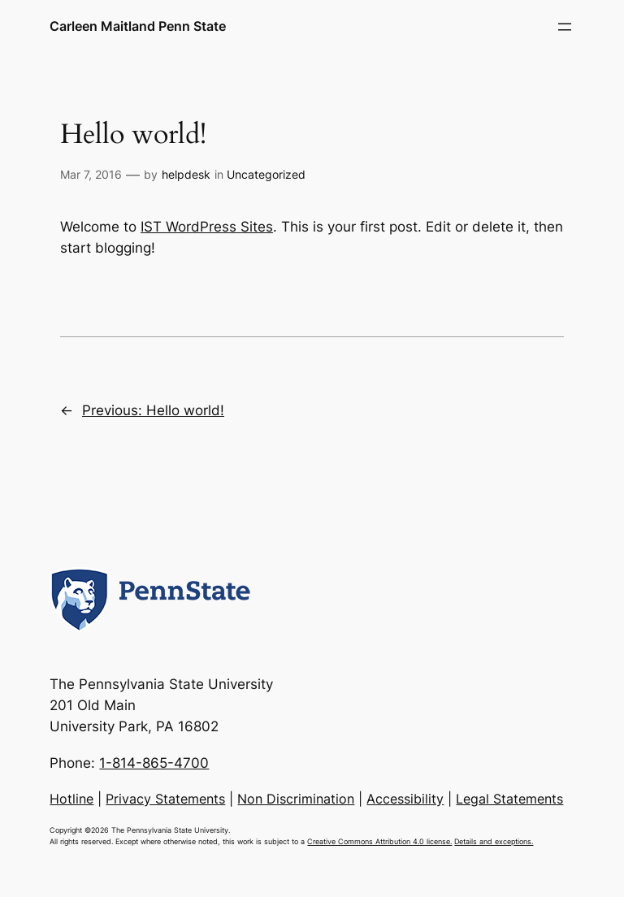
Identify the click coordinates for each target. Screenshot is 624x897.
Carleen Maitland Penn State (138, 26)
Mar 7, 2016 (91, 174)
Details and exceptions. (493, 841)
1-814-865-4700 (154, 763)
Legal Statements (509, 799)
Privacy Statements (165, 799)
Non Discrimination (295, 799)
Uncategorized (266, 174)
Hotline (71, 799)
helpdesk (186, 174)
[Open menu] (564, 27)
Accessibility (405, 799)
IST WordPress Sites (207, 227)
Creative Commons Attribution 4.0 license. (379, 841)
